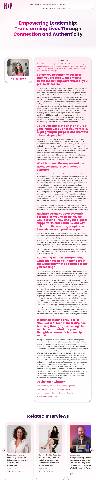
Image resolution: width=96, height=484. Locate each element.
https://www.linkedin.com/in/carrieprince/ (59, 386)
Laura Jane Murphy (17, 471)
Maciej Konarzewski (80, 474)
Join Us (62, 4)
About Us (38, 4)
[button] (4, 450)
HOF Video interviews (48, 8)
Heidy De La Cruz (48, 471)
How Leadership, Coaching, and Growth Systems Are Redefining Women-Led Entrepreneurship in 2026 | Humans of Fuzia (50, 460)
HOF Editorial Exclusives (50, 4)
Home (31, 4)
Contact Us (61, 8)
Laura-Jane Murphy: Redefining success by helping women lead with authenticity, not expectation (17, 460)
